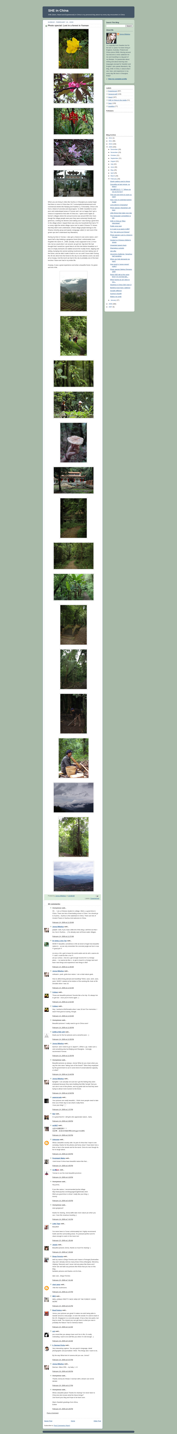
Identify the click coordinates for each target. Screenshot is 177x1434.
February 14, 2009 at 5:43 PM (62, 1201)
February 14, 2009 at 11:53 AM (63, 1016)
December (114, 149)
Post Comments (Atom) (62, 1425)
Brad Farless (57, 1310)
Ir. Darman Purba (58, 1345)
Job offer (113, 251)
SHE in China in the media (117, 100)
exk (53, 1331)
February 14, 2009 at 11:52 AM (63, 988)
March (113, 176)
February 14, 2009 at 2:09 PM (62, 1121)
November (114, 152)
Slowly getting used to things (120, 181)
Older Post (97, 1421)
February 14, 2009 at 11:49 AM (63, 967)
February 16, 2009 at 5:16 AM (62, 1341)
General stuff (112, 94)
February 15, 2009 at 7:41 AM (62, 1280)
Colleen (55, 992)
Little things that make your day (121, 213)
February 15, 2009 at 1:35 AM (62, 1240)
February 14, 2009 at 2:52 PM (62, 1135)
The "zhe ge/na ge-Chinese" (120, 232)
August (113, 161)
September (115, 158)
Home (73, 1421)
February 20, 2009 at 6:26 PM (62, 1409)
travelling (111, 106)
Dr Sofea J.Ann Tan (59, 941)
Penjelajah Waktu (58, 1158)
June (112, 167)
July (112, 164)
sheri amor (56, 1284)
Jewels (54, 1245)
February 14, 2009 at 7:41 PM (62, 1219)
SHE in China (58, 10)
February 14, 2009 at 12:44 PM (63, 1074)
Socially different (116, 291)
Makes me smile (116, 297)
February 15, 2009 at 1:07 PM (62, 1292)
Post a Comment (52, 1413)
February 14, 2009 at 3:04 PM (62, 1154)
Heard (110, 97)
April (112, 173)
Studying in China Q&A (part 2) (121, 285)
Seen (110, 103)
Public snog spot (116, 226)
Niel (53, 1114)
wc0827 (55, 1125)
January (114, 300)
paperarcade (57, 1097)
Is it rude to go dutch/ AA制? (120, 229)
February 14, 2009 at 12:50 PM (63, 1093)
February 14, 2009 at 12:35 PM (63, 1039)
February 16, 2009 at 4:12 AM (62, 1327)
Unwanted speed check (118, 245)
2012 (111, 138)
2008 (111, 304)
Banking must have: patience (120, 288)
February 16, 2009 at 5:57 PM (62, 1360)
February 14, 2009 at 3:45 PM (62, 1166)
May (112, 170)
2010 (111, 144)
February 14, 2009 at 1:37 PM (62, 1109)
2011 (111, 141)
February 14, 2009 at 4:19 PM (62, 1177)
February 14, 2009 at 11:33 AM (63, 922)
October (114, 155)
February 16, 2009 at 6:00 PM (62, 1371)
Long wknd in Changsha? (119, 205)
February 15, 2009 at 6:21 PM (62, 1306)
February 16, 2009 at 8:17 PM (62, 1385)
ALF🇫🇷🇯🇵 (55, 1170)
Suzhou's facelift (116, 294)
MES (54, 1296)
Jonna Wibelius (58, 927)
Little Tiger (56, 1224)
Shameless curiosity (117, 248)
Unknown (55, 1139)
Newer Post (48, 1421)
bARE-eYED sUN (58, 1032)
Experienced (94, 898)
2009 (111, 147)
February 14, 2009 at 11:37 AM (63, 936)
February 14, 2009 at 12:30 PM (63, 1027)
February (114, 179)
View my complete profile (117, 79)
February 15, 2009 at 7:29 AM (62, 1252)
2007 (111, 307)
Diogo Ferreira (57, 1256)
